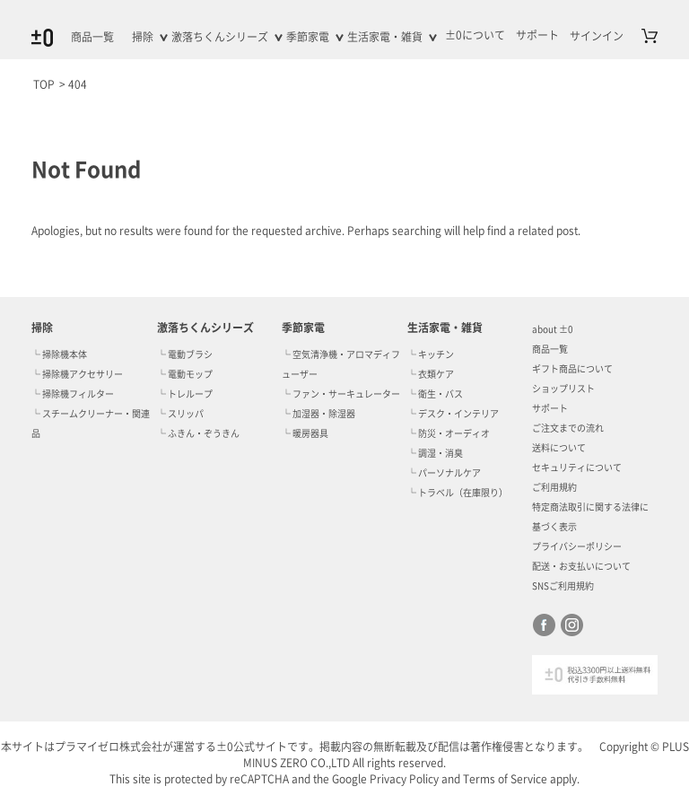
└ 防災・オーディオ (448, 433)
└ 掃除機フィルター (72, 393)
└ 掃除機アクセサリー (77, 374)
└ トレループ (185, 393)
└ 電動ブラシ (185, 354)
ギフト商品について (572, 368)
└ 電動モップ (185, 374)
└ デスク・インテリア (453, 413)
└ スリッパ (180, 413)
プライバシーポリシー (577, 546)
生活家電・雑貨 (385, 36)
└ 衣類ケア (430, 374)
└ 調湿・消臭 (435, 453)
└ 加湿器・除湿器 (318, 413)
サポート (550, 408)
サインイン (597, 36)
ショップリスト (563, 388)
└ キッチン (430, 354)
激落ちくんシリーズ (219, 36)
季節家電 (307, 36)
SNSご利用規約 (563, 585)
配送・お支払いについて (581, 566)
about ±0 (552, 329)
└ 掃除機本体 (59, 354)
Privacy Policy (404, 778)
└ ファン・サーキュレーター (341, 393)
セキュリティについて (577, 467)
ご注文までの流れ (568, 428)
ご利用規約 (554, 487)
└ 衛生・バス (435, 393)
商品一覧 (92, 36)
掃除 (142, 36)
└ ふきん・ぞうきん (198, 433)
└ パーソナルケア (444, 472)
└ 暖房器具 (305, 433)
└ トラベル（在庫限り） (457, 492)
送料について (559, 447)
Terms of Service (505, 778)
